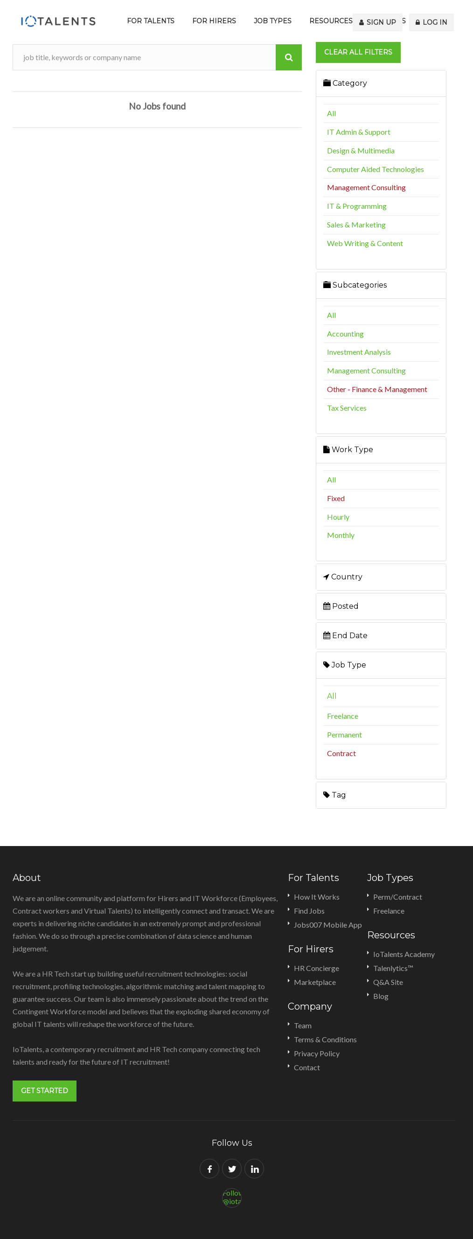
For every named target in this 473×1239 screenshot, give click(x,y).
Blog (381, 995)
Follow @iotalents (232, 1194)
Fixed (336, 498)
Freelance (342, 715)
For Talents (150, 21)
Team (303, 1025)
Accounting (345, 333)
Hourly (338, 516)
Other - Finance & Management (377, 389)
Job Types (273, 21)
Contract (341, 753)
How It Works (317, 896)
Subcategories (355, 285)
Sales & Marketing (356, 224)
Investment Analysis (359, 351)
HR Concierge (316, 968)
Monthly (341, 534)
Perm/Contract (397, 896)
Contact (307, 1067)
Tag (334, 795)
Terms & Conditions (325, 1039)
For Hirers (214, 21)
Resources (331, 21)
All (331, 113)
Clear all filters (358, 52)
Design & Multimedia (361, 150)
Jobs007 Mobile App (328, 924)
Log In (433, 21)
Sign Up (381, 21)
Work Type (348, 449)
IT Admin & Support (358, 131)
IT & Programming (357, 205)
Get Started (44, 1091)
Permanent (344, 734)
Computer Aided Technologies (375, 169)
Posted (341, 606)
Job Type (344, 665)
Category (345, 83)
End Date (345, 635)
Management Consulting (366, 187)
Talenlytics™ (393, 968)
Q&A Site (388, 981)
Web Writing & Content (365, 243)
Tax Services (347, 407)
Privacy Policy (317, 1053)
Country (342, 576)
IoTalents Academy (404, 954)
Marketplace (315, 981)
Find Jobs (309, 910)
